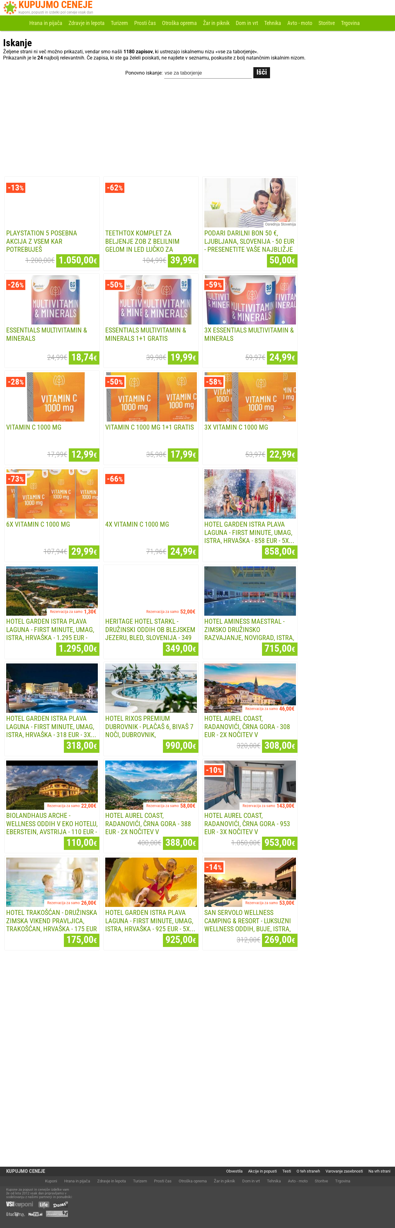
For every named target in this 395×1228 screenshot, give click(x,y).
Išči (261, 72)
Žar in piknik (216, 23)
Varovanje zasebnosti (344, 1171)
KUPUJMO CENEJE (25, 1171)
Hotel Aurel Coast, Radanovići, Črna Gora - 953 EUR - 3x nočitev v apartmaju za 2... (247, 827)
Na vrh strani (379, 1171)
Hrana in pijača (45, 23)
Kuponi (51, 1181)
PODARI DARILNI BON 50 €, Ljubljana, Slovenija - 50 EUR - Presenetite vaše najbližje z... (249, 245)
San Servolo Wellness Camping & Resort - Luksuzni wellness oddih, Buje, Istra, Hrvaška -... (247, 924)
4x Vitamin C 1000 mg (137, 524)
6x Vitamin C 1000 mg (38, 524)
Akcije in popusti (262, 1171)
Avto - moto (299, 23)
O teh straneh (308, 1171)
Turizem (119, 23)
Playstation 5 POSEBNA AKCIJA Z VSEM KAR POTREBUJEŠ (41, 241)
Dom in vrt (247, 23)
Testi (286, 1171)
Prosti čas (145, 23)
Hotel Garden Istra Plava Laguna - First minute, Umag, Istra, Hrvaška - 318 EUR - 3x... (51, 726)
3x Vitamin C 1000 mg (236, 427)
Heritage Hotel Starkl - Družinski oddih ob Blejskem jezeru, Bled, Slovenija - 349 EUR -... (150, 633)
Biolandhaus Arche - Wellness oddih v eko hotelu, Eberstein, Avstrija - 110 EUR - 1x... (52, 827)
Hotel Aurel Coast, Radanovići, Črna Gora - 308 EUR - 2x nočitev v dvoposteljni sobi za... (247, 730)
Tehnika (272, 23)
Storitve (326, 23)
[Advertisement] (197, 129)
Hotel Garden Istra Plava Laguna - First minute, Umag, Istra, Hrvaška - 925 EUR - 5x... (150, 920)
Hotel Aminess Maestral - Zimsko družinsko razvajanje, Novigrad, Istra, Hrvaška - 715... (249, 633)
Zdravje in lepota (87, 23)
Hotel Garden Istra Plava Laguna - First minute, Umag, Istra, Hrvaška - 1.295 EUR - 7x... (50, 633)
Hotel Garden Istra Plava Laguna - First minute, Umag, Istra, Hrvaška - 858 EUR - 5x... (249, 532)
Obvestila (234, 1171)
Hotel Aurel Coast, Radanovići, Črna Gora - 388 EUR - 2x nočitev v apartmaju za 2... (148, 827)
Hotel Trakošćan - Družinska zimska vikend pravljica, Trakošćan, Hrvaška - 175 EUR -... (51, 924)
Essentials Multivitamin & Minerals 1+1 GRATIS (145, 334)
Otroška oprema (179, 23)
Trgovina (350, 23)
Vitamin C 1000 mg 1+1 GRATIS (149, 427)
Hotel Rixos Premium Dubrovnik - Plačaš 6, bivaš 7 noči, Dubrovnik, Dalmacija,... (149, 730)
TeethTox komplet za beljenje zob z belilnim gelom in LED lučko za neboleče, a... (142, 245)
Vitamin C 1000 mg (33, 427)
